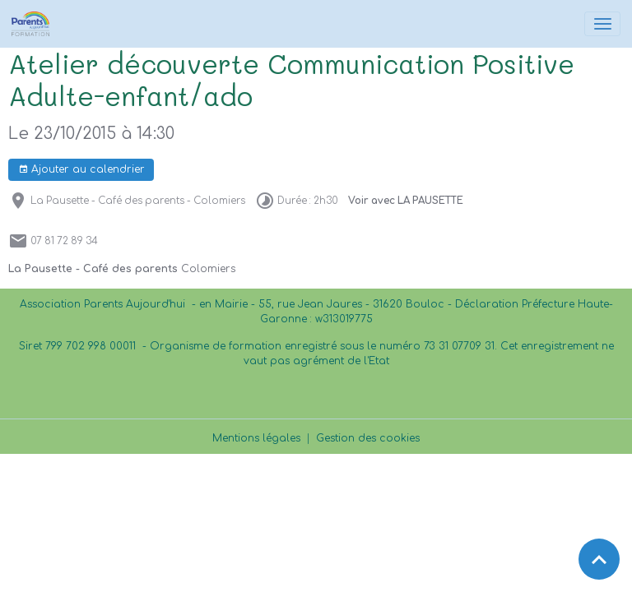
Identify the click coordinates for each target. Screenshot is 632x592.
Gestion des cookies (368, 438)
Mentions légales (256, 438)
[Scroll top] (599, 559)
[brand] (33, 24)
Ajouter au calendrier (81, 170)
